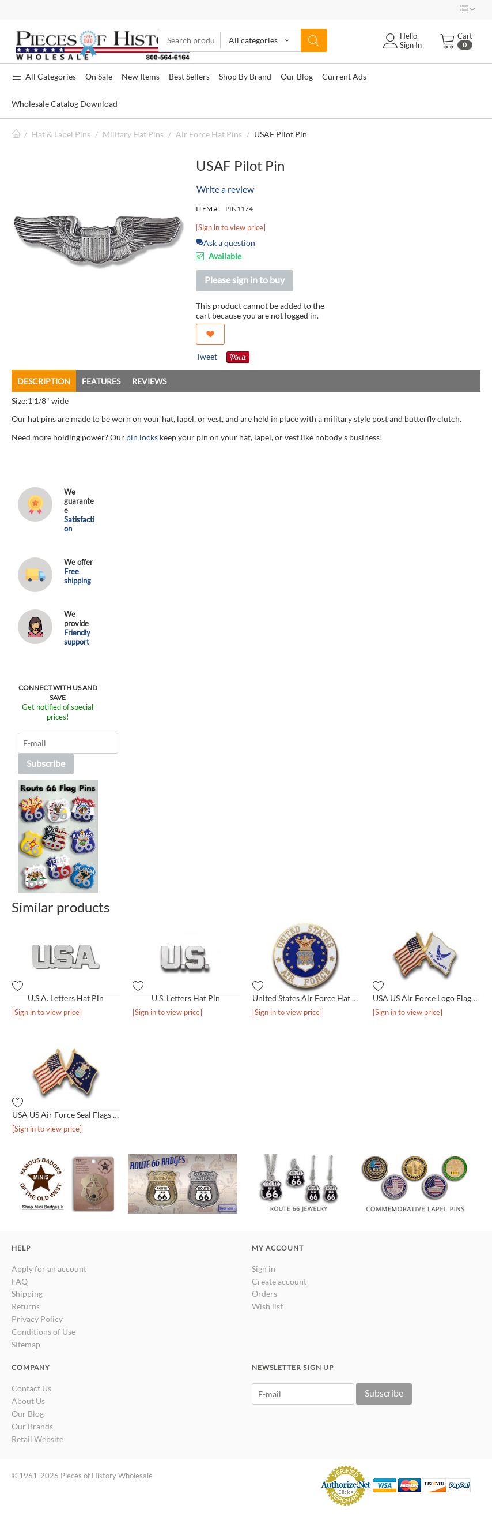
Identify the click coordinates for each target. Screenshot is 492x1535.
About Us (28, 1401)
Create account (279, 1281)
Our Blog (28, 1413)
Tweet (206, 356)
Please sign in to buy (245, 279)
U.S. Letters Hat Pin (186, 998)
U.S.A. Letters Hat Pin (66, 998)
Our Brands (32, 1426)
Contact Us (31, 1388)
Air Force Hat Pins (209, 134)
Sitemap (26, 1344)
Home (16, 134)
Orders (264, 1293)
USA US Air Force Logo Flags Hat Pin (426, 998)
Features (101, 381)
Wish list (267, 1306)
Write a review (225, 189)
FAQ (20, 1281)
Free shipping (77, 576)
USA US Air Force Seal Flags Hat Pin (66, 1115)
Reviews (149, 381)
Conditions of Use (43, 1331)
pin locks (142, 437)
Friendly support (77, 637)
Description (43, 381)
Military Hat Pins (133, 134)
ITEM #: (207, 208)
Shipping (27, 1293)
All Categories (44, 76)
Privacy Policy (37, 1319)
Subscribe (46, 763)
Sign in (263, 1269)
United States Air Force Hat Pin (306, 998)
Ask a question (225, 243)
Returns (26, 1306)
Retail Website (37, 1439)
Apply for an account (49, 1269)
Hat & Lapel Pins (61, 134)
